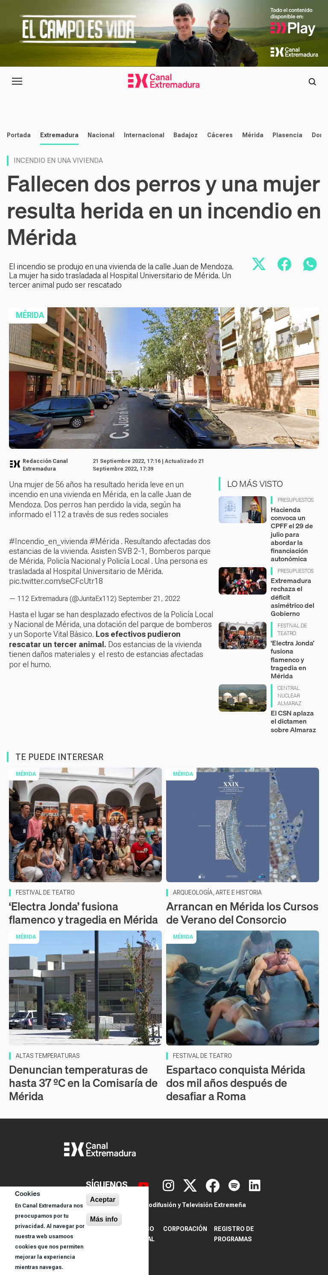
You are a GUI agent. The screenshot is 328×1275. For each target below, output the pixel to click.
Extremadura (59, 135)
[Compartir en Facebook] (284, 264)
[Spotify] (235, 1185)
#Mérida (104, 541)
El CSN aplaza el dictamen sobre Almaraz (293, 721)
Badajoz (185, 135)
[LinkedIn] (255, 1185)
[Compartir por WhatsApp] (310, 264)
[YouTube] (144, 1185)
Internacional (144, 135)
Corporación (185, 1228)
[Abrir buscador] (312, 81)
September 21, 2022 (149, 599)
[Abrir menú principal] (17, 81)
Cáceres (220, 135)
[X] (191, 1185)
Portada (19, 135)
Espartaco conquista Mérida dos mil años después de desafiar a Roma (235, 1083)
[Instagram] (169, 1185)
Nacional (101, 135)
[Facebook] (214, 1185)
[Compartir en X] (259, 264)
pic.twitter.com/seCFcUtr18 (56, 581)
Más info (104, 1219)
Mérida (253, 135)
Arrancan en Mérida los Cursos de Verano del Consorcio (242, 913)
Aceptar (103, 1199)
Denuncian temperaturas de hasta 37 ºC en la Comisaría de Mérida (83, 1083)
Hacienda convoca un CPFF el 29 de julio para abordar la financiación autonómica (292, 534)
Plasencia (287, 135)
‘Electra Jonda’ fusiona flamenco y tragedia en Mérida (292, 659)
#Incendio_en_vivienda (48, 541)
